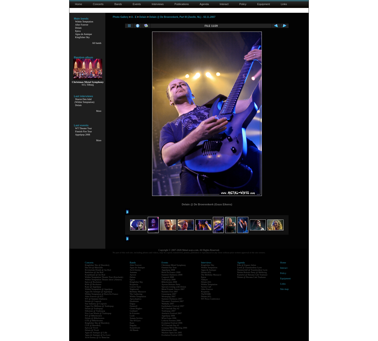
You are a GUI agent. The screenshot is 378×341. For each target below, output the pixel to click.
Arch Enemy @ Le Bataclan (97, 337)
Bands (118, 4)
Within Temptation (84, 21)
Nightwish (134, 289)
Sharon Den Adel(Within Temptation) (84, 100)
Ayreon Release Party (171, 284)
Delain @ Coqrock (93, 301)
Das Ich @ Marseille (94, 267)
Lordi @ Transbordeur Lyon (249, 267)
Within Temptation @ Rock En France (101, 294)
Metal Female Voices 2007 (173, 289)
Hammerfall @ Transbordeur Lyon (252, 270)
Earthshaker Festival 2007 (173, 306)
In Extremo (135, 313)
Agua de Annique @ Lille (96, 332)
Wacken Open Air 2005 (172, 332)
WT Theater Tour (83, 128)
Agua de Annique (83, 34)
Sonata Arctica (136, 318)
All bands (96, 43)
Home (78, 4)
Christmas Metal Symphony (174, 265)
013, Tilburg (88, 84)
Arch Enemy (135, 270)
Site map (284, 289)
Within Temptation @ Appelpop (99, 289)
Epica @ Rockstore (93, 282)
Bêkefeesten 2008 (169, 282)
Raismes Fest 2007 (170, 291)
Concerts (98, 4)
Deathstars (134, 301)
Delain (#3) (206, 272)
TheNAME (206, 294)
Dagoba (133, 325)
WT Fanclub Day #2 (170, 308)
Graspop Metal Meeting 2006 (174, 328)
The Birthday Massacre (211, 275)
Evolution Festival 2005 (172, 335)
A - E (133, 17)
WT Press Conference (210, 299)
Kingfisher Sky (82, 37)
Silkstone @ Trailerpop (95, 311)
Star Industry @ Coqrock (96, 303)
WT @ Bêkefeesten (93, 315)
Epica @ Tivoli (91, 328)
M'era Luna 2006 (169, 318)
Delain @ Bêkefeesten (94, 318)
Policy (242, 4)
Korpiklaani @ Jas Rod (95, 275)
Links (284, 4)
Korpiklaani (135, 328)
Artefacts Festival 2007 (172, 313)
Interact (224, 4)
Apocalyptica (135, 299)
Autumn (133, 272)
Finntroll (133, 306)
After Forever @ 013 (94, 296)
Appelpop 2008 (82, 134)
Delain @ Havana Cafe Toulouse (251, 277)
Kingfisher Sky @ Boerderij (97, 265)
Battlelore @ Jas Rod (94, 272)
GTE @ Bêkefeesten (94, 320)
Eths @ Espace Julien (246, 265)
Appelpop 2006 (168, 315)
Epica (78, 31)
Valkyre (204, 279)
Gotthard (133, 311)
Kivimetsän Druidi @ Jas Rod (98, 270)
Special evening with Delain (174, 287)
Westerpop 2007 (169, 296)
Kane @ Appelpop (93, 287)
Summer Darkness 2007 (172, 299)
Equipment (263, 4)
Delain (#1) (206, 296)
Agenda (204, 4)
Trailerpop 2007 (169, 311)
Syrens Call (206, 287)
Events (137, 4)
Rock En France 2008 (171, 272)
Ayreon (133, 275)
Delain (78, 28)
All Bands (134, 330)
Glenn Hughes (136, 308)
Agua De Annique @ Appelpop (98, 291)
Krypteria (134, 284)
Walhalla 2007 (168, 303)
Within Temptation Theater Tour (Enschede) (104, 277)
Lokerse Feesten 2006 (171, 320)
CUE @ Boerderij (93, 325)
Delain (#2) (206, 282)
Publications (182, 4)
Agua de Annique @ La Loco (97, 335)
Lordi (132, 315)
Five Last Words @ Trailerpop (98, 313)
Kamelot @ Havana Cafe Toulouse (252, 275)
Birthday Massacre (138, 291)
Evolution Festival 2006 (172, 323)
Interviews (158, 4)
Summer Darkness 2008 (172, 275)
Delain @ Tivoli (92, 330)
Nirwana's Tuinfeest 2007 (173, 301)
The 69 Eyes (135, 320)
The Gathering (136, 294)
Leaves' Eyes (135, 287)
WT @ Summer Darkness (96, 299)
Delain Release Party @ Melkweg (252, 272)
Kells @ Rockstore (93, 284)
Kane (132, 323)
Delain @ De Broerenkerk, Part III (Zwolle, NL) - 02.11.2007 (182, 17)
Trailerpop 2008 (169, 279)
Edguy (132, 303)
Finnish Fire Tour (83, 131)
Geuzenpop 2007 (169, 294)
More (98, 111)
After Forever (81, 24)
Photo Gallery (120, 17)
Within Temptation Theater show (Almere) (103, 279)
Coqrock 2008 (168, 277)
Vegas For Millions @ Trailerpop (99, 306)
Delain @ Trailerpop (94, 308)
